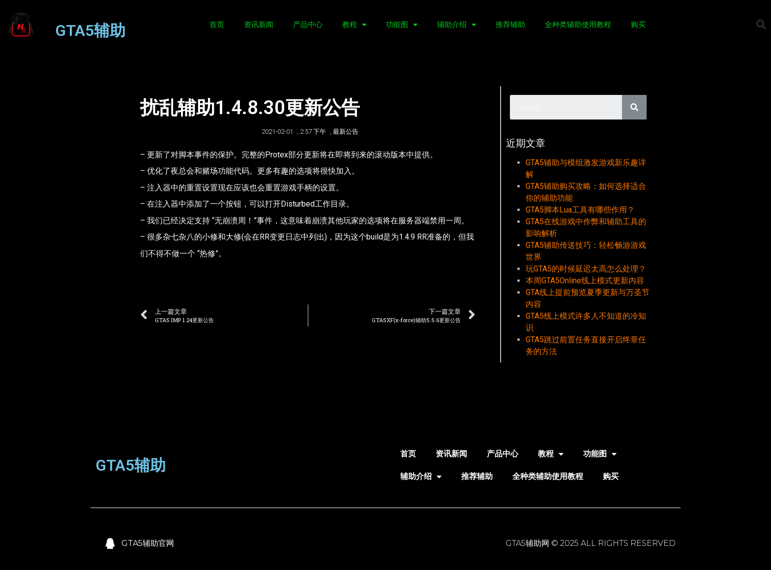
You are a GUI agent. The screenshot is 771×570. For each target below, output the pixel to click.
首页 (216, 24)
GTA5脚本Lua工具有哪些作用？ (580, 209)
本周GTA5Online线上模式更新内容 (585, 280)
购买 (638, 24)
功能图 (401, 24)
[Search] (634, 107)
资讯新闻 (258, 24)
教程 (354, 24)
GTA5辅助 (90, 30)
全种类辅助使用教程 (578, 24)
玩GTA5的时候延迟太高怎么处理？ (586, 268)
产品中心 (308, 24)
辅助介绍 (456, 24)
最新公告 (345, 131)
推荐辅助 (510, 24)
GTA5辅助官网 (147, 543)
